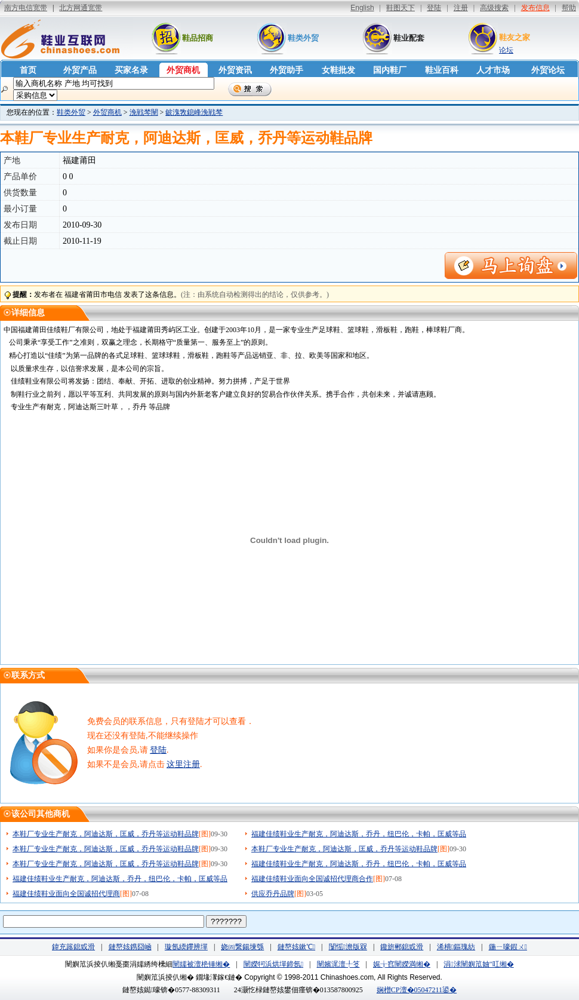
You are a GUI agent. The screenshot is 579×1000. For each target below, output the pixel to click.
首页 (28, 70)
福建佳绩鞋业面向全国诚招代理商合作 (312, 879)
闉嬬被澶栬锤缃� (201, 964)
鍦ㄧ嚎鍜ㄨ (508, 947)
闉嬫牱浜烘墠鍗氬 (273, 964)
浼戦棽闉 (144, 112)
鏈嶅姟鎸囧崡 (130, 947)
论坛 (506, 50)
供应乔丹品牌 (272, 893)
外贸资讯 (235, 70)
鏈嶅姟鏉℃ (296, 947)
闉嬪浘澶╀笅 (338, 964)
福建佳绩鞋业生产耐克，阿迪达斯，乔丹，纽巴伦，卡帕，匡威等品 (358, 834)
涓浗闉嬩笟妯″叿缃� (478, 964)
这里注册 (183, 764)
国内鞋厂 (389, 70)
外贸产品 (80, 70)
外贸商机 (183, 70)
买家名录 (131, 70)
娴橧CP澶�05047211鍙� (417, 990)
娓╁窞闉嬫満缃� (401, 964)
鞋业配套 (408, 37)
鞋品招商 (197, 37)
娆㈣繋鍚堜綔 (242, 947)
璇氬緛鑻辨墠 (186, 947)
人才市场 (493, 70)
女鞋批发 (338, 70)
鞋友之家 (514, 37)
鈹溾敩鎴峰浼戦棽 (194, 112)
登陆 (158, 750)
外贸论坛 (548, 70)
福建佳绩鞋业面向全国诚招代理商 (66, 893)
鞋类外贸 (303, 37)
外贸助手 (286, 70)
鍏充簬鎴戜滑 (73, 947)
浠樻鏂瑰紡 (456, 947)
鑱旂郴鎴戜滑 (401, 947)
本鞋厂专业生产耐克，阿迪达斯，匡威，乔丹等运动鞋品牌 (106, 834)
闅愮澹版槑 (348, 947)
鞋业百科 (441, 70)
